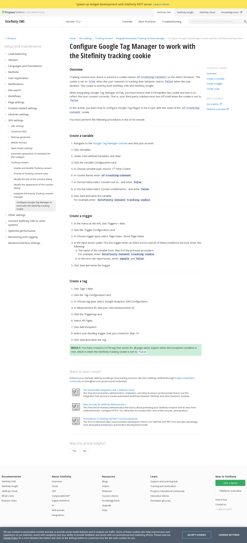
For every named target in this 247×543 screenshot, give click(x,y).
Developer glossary (160, 494)
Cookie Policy (10, 538)
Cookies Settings (229, 535)
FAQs (104, 504)
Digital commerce (60, 494)
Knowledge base (231, 12)
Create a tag (213, 89)
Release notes (9, 494)
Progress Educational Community (167, 484)
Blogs (105, 475)
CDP (54, 484)
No (84, 444)
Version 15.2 (75, 21)
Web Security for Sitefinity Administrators (104, 398)
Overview (211, 73)
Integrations (58, 508)
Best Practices (147, 21)
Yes (74, 444)
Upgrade (106, 499)
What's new (8, 489)
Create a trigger (215, 83)
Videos (105, 480)
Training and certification (163, 480)
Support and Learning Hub (164, 475)
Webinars (107, 484)
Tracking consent (104, 38)
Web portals (58, 504)
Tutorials (127, 21)
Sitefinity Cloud (207, 12)
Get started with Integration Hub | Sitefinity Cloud (108, 383)
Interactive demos (159, 489)
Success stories (110, 489)
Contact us (220, 498)
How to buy (221, 493)
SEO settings (85, 38)
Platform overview (218, 109)
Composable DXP (61, 489)
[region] (123, 535)
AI (53, 499)
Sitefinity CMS (164, 12)
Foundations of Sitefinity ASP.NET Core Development (110, 412)
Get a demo (214, 104)
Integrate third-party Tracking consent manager (140, 38)
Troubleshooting (171, 21)
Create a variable (215, 78)
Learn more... (162, 4)
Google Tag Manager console (110, 140)
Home (73, 38)
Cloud (55, 480)
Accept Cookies (196, 535)
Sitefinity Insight (185, 12)
